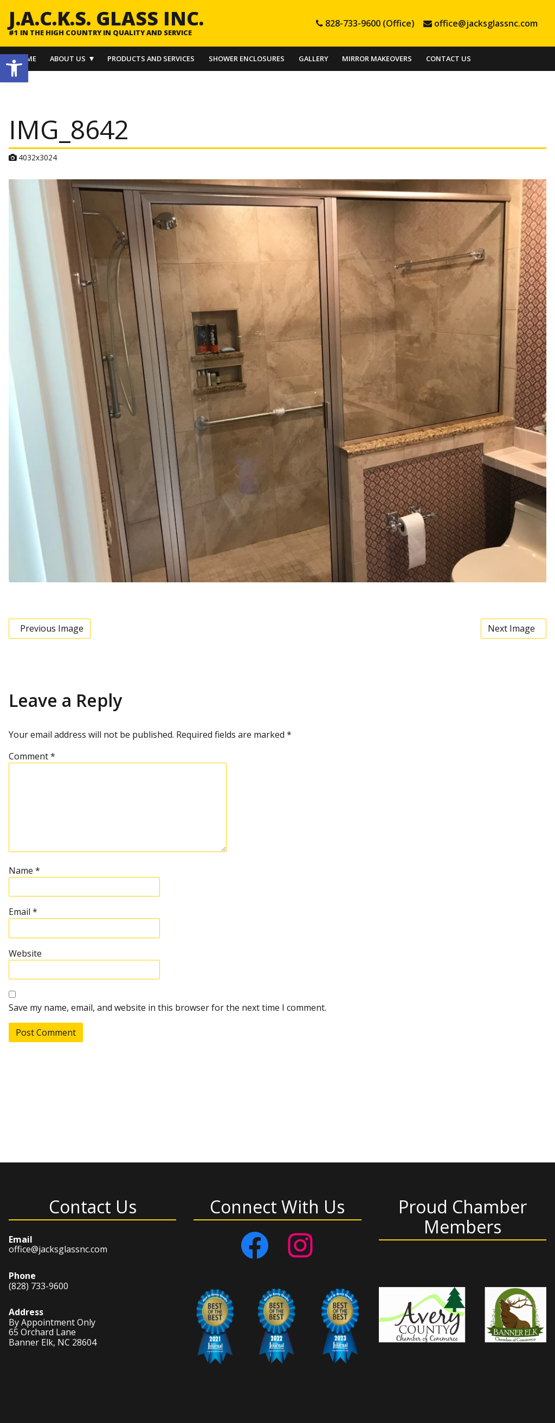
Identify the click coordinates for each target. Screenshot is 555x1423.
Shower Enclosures (247, 58)
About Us (68, 58)
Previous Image (51, 628)
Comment (32, 756)
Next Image (511, 628)
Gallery (313, 58)
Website (25, 953)
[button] (14, 68)
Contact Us (448, 58)
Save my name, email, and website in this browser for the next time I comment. (167, 1007)
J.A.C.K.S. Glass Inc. (106, 18)
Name (24, 870)
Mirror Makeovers (377, 58)
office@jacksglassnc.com (58, 1249)
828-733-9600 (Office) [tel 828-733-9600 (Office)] (370, 23)
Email (23, 912)
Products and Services (151, 58)
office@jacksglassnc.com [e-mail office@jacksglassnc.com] (486, 23)
